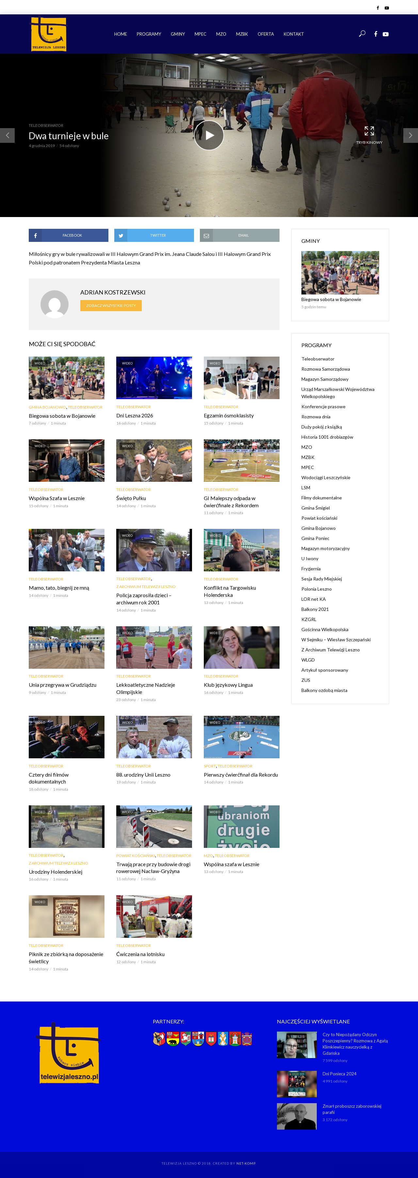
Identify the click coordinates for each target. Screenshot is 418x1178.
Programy (149, 34)
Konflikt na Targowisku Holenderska (230, 591)
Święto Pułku (131, 498)
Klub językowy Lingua (228, 685)
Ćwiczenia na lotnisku (140, 954)
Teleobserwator (46, 125)
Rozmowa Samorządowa (325, 369)
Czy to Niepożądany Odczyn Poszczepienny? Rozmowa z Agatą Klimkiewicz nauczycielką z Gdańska (355, 1044)
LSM (305, 487)
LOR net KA (313, 599)
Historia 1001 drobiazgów (327, 437)
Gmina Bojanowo (47, 407)
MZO (221, 34)
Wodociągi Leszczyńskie (325, 477)
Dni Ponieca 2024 (340, 1073)
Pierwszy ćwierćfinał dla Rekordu (241, 774)
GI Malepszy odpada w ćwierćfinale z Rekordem (231, 501)
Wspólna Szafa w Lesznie (57, 498)
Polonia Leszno (316, 589)
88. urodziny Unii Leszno (143, 774)
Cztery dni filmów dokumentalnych (49, 778)
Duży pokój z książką (321, 426)
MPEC (200, 34)
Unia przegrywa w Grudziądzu (62, 685)
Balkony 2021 (315, 609)
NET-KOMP (245, 1163)
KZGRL (308, 619)
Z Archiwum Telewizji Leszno (146, 586)
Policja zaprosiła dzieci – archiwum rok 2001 (143, 598)
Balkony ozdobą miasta (324, 690)
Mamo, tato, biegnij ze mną (59, 587)
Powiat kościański (135, 855)
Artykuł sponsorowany (324, 670)
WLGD (308, 660)
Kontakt (294, 34)
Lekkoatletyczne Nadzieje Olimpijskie (145, 688)
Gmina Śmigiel (315, 508)
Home (120, 34)
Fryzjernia (311, 568)
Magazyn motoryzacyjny (325, 548)
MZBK (242, 34)
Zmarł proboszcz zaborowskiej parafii (352, 1109)
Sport (210, 766)
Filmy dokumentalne (321, 497)
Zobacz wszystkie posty (111, 305)
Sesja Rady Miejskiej (321, 578)
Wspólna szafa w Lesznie (231, 864)
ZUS (305, 680)
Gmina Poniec (315, 538)
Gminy (178, 34)
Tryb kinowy (369, 135)
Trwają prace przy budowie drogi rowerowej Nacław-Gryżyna (153, 867)
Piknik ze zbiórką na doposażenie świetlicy (66, 957)
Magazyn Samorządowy (324, 379)
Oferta (266, 34)
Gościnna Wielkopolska (324, 629)
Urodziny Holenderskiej (55, 871)
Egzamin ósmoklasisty (229, 415)
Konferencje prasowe (323, 406)
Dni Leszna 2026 (134, 415)
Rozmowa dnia (315, 416)
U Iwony (309, 558)
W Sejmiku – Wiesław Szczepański (336, 639)
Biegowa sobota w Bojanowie (62, 415)
